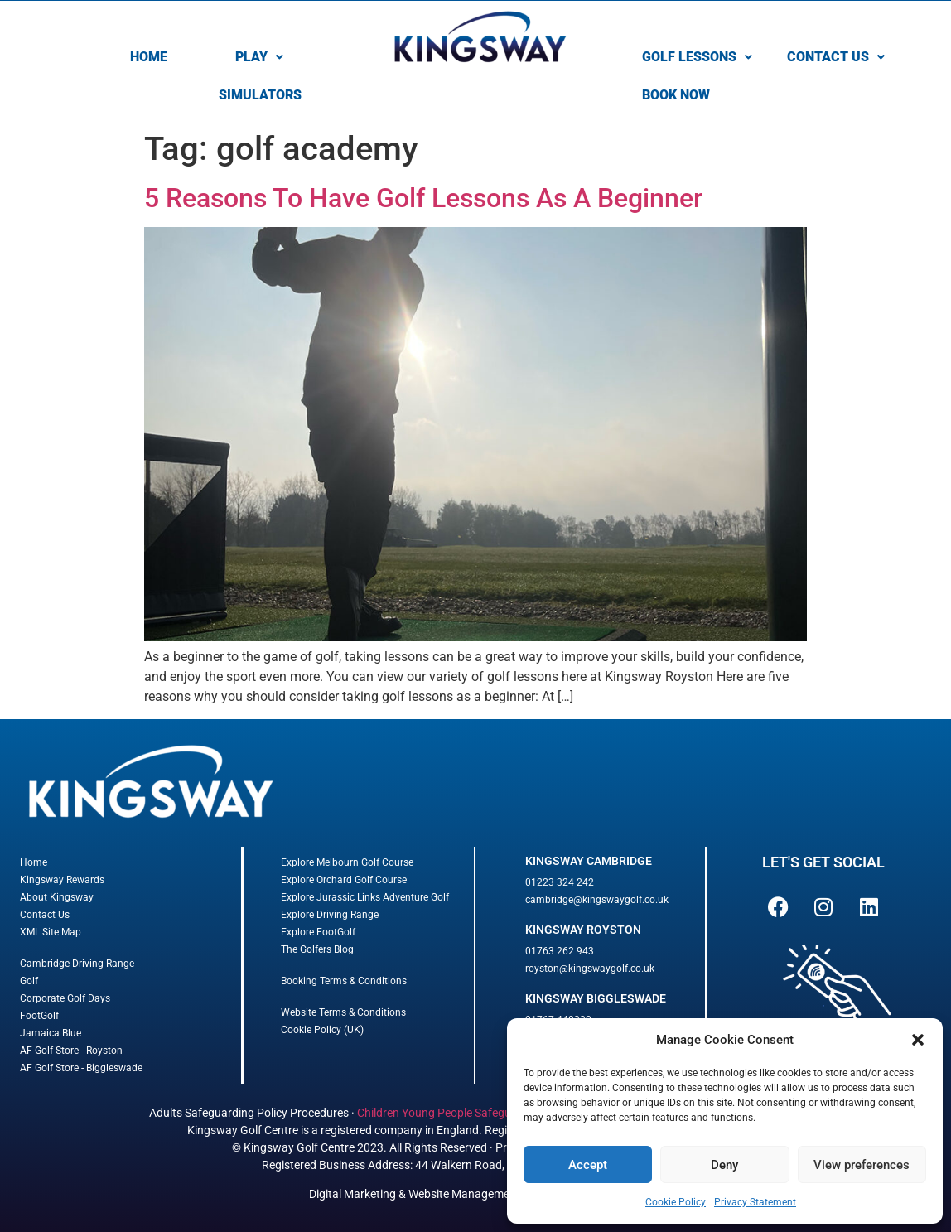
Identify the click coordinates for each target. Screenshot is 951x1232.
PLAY (259, 57)
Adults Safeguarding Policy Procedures (249, 1112)
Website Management (464, 1194)
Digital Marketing (352, 1194)
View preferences (861, 1164)
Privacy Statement (755, 1202)
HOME (148, 57)
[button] (918, 1039)
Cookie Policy (675, 1202)
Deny (724, 1164)
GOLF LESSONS (697, 57)
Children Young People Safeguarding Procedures (481, 1112)
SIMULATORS (260, 95)
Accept (587, 1164)
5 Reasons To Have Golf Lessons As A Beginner (423, 198)
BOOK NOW (676, 95)
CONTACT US (836, 57)
